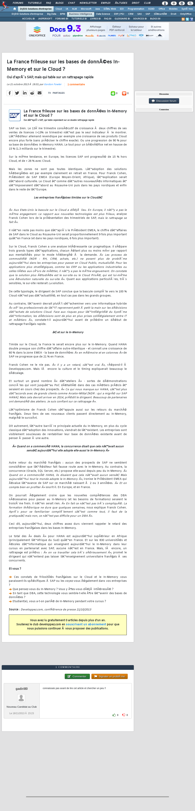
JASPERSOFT (45, 18)
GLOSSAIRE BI (122, 18)
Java (97, 9)
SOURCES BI (140, 18)
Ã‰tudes (121, 3)
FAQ (48, 3)
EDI (122, 9)
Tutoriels (34, 3)
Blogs (59, 3)
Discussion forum (164, 101)
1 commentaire (76, 84)
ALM (74, 9)
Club (147, 3)
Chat (71, 3)
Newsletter (88, 3)
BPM (62, 14)
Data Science (103, 14)
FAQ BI (107, 18)
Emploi (106, 3)
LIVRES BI (95, 18)
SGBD (151, 9)
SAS (139, 14)
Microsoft (86, 9)
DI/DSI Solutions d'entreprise (36, 9)
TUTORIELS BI (79, 18)
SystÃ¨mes (187, 9)
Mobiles (173, 9)
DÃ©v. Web (110, 9)
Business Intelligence (80, 14)
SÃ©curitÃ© (160, 14)
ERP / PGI (119, 14)
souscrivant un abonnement (86, 624)
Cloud (59, 9)
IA (67, 9)
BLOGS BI (155, 18)
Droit (135, 3)
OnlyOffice (185, 14)
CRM (130, 14)
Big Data (51, 14)
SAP (148, 14)
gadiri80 (22, 688)
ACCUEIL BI (28, 18)
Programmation (136, 9)
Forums (18, 3)
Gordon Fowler (52, 84)
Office (162, 9)
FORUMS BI (61, 18)
